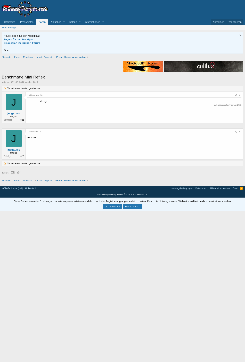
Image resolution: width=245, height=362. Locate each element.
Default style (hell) (12, 339)
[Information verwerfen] (240, 36)
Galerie (73, 21)
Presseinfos (26, 21)
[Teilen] (236, 144)
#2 (240, 234)
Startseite (9, 21)
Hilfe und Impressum (220, 339)
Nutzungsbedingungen (182, 339)
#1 (240, 144)
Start (235, 339)
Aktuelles (56, 21)
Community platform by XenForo (122, 345)
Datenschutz (201, 339)
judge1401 (9, 130)
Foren (42, 21)
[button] (63, 22)
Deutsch (30, 339)
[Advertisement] (122, 79)
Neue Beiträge (9, 27)
